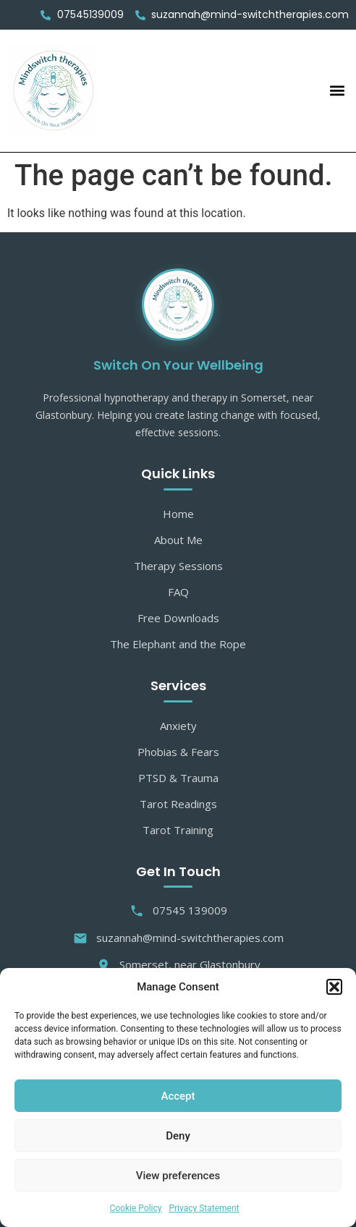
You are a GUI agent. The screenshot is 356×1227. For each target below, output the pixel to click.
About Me (178, 539)
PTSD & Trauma (178, 777)
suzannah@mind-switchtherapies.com (178, 938)
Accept (178, 1096)
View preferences (178, 1175)
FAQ (178, 592)
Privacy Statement (204, 1208)
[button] (334, 987)
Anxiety (178, 725)
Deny (178, 1135)
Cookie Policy (135, 1208)
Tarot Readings (178, 804)
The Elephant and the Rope (178, 644)
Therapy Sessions (178, 566)
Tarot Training (178, 830)
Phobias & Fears (178, 751)
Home (178, 513)
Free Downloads (178, 618)
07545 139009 (178, 910)
